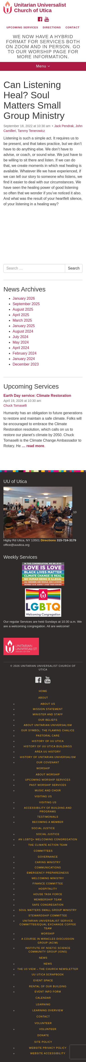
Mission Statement (48, 709)
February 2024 (24, 353)
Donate (43, 1035)
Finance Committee (48, 883)
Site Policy (43, 1042)
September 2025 (26, 304)
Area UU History (48, 751)
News (43, 957)
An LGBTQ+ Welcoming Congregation (47, 839)
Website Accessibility (47, 1053)
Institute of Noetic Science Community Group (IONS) (47, 950)
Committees (43, 850)
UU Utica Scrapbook (48, 974)
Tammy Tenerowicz (31, 131)
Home (43, 691)
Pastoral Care (48, 735)
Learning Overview (47, 1010)
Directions (52, 27)
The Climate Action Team (47, 844)
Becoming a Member (47, 822)
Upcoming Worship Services (47, 779)
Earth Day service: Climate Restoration (37, 396)
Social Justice (43, 828)
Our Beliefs (47, 719)
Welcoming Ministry (48, 878)
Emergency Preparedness (48, 872)
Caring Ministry (48, 862)
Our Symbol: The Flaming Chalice (48, 730)
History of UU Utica (48, 741)
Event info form (48, 991)
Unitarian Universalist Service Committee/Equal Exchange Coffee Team (47, 924)
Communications (48, 867)
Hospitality (48, 888)
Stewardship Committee (47, 915)
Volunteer (43, 1023)
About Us (48, 703)
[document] (43, 268)
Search (74, 268)
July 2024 (20, 337)
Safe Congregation (48, 904)
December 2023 (26, 364)
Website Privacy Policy (48, 1047)
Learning (43, 1004)
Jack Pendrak (64, 126)
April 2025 (21, 315)
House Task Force (47, 894)
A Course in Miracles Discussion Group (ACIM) (47, 940)
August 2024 (23, 331)
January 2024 (24, 359)
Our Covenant (47, 762)
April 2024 (21, 348)
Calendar (43, 997)
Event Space (43, 980)
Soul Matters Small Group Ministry (48, 910)
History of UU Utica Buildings (48, 746)
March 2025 (22, 320)
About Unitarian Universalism (48, 725)
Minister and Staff (48, 714)
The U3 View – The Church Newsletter (47, 969)
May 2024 (21, 342)
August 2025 (23, 309)
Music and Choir (48, 790)
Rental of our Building (48, 986)
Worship (43, 768)
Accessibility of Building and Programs (48, 809)
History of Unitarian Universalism (48, 757)
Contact (73, 27)
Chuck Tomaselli (15, 405)
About (43, 697)
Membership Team (48, 899)
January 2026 (24, 298)
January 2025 (24, 326)
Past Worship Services (47, 785)
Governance (48, 856)
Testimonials (47, 816)
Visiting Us (43, 796)
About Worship (48, 774)
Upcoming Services (22, 27)
